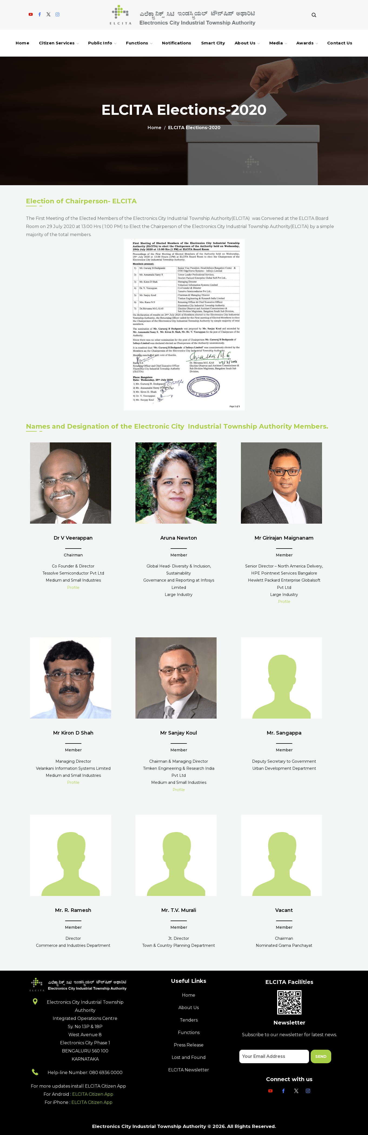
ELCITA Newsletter (188, 1069)
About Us (188, 1007)
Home (154, 127)
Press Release (189, 1045)
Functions (189, 1032)
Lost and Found (189, 1057)
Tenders (189, 1020)
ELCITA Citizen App (92, 1094)
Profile (73, 587)
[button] (314, 15)
